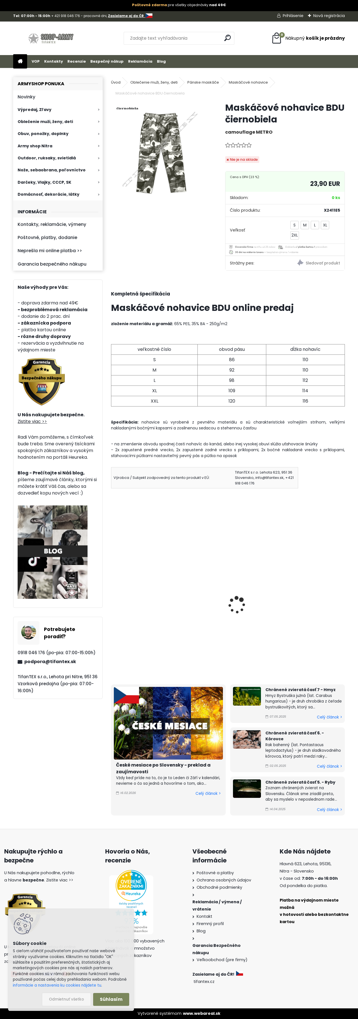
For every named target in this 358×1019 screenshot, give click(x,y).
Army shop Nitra (35, 146)
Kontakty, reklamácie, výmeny (52, 224)
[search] (227, 38)
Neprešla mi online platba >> (50, 250)
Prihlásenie (293, 15)
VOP (36, 61)
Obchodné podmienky (219, 887)
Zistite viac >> (32, 421)
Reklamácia (140, 61)
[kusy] (127, 654)
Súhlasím (111, 999)
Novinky (26, 97)
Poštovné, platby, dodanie (47, 237)
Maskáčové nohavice (248, 82)
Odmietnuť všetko (66, 999)
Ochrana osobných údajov (224, 880)
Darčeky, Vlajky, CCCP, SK (44, 182)
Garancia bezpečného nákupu (52, 264)
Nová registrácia (329, 15)
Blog (161, 61)
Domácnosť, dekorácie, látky (48, 194)
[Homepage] (20, 61)
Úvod (116, 82)
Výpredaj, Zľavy (34, 109)
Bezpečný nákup (107, 61)
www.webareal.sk (201, 1013)
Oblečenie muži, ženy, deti (45, 121)
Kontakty (53, 61)
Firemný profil (210, 923)
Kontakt (204, 916)
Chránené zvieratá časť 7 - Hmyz (300, 689)
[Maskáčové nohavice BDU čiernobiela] (159, 150)
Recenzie (76, 61)
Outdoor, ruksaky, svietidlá (47, 158)
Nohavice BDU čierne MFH (221, 604)
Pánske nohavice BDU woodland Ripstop (297, 607)
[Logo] (51, 38)
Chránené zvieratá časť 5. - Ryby (300, 782)
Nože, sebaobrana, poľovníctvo (52, 170)
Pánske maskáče (203, 82)
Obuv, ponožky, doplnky (43, 133)
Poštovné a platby (215, 873)
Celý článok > (208, 793)
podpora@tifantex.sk (50, 661)
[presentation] (113, 597)
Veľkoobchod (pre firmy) (222, 960)
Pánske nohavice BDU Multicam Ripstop (138, 607)
